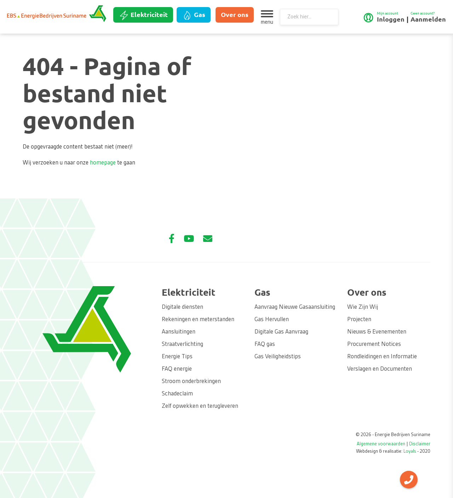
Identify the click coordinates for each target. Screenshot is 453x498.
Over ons (234, 14)
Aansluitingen (178, 332)
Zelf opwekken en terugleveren (200, 406)
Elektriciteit (143, 15)
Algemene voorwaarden (381, 444)
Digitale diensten (182, 307)
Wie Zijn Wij (362, 307)
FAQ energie (177, 369)
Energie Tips (177, 357)
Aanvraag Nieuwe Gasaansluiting (294, 307)
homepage (103, 163)
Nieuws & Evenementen (376, 332)
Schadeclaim (177, 394)
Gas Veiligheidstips (277, 357)
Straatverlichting (182, 344)
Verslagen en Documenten (379, 369)
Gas (193, 15)
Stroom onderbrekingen (191, 381)
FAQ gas (264, 344)
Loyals (409, 451)
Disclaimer (419, 444)
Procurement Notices (374, 344)
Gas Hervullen (271, 320)
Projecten (359, 320)
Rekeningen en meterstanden (198, 320)
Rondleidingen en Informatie (382, 357)
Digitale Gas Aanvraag (281, 332)
